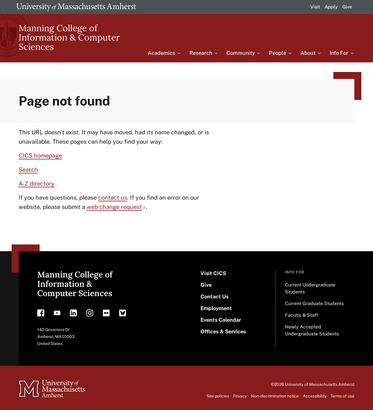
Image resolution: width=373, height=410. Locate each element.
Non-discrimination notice (275, 396)
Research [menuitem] (200, 53)
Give (347, 7)
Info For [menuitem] (339, 53)
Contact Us (214, 296)
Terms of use (342, 396)
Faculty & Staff (301, 315)
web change (116, 206)
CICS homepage (40, 155)
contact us (112, 197)
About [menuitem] (308, 53)
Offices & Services (223, 331)
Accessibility (314, 396)
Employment (216, 308)
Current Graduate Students (314, 303)
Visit (315, 7)
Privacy (240, 396)
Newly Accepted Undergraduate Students (312, 330)
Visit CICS (213, 273)
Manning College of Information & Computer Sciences (69, 37)
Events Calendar (220, 320)
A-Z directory (36, 183)
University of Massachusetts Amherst (319, 384)
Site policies (218, 396)
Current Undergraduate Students (310, 288)
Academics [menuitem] (161, 53)
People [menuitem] (277, 53)
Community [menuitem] (240, 53)
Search (28, 169)
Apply (331, 7)
